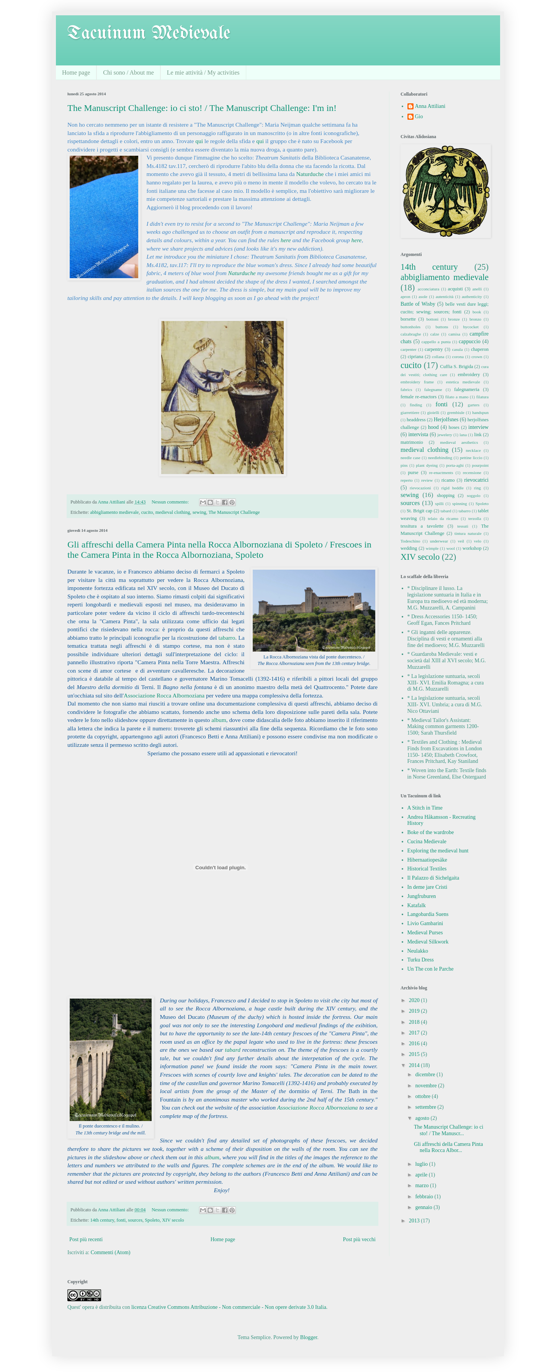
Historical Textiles (427, 869)
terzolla (474, 518)
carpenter (409, 349)
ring (477, 488)
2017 (415, 1033)
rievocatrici (476, 480)
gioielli (433, 412)
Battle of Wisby (418, 304)
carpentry (434, 349)
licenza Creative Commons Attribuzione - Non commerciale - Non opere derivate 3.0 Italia (228, 1307)
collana (438, 356)
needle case (410, 457)
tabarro (227, 637)
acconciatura (429, 289)
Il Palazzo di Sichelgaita (433, 878)
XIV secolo (173, 1220)
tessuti (462, 526)
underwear (439, 541)
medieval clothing (172, 512)
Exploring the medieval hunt (438, 851)
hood (433, 427)
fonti (121, 1220)
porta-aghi (455, 465)
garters (473, 404)
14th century (102, 1220)
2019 (415, 1011)
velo (477, 541)
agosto (422, 1118)
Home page (76, 72)
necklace (473, 450)
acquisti (455, 289)
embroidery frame (417, 382)
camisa (454, 334)
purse (413, 472)
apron (405, 296)
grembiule (455, 412)
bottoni (432, 319)
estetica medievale (463, 382)
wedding (409, 548)
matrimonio (412, 442)
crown (476, 356)
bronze (454, 319)
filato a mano (457, 396)
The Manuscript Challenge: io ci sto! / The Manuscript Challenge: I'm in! (202, 108)
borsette (408, 319)
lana (463, 434)
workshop (472, 548)
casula (457, 349)
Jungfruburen (421, 896)
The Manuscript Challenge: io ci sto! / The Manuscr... (448, 1130)
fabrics (406, 389)
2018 (415, 1022)
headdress (416, 419)
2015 (415, 1054)
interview (478, 427)
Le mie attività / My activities (203, 72)
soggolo (473, 495)
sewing (199, 512)
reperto (407, 480)
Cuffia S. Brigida (456, 366)
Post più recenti (86, 1239)
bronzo (475, 319)
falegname (433, 389)
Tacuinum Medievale (149, 34)
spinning (459, 503)
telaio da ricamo (443, 518)
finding (416, 404)
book (477, 312)
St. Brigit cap (419, 510)
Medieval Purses (425, 932)
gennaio (424, 1207)
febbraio (424, 1196)
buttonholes (410, 326)
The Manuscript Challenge (234, 512)
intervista (418, 434)
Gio (419, 116)
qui (199, 141)
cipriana (416, 356)
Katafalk (416, 905)
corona (458, 356)
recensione (472, 472)
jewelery (444, 434)
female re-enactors (419, 396)
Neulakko (417, 951)
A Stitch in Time (425, 808)
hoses (454, 427)
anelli (477, 289)
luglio (422, 1164)
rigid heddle (453, 488)
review (427, 480)
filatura (482, 396)
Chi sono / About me (128, 72)
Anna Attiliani (430, 106)
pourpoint (480, 465)
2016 (415, 1043)
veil (461, 541)
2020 (415, 1000)
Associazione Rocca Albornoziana (164, 695)
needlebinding (440, 457)
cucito (147, 512)
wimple (432, 548)
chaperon (480, 349)
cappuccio (470, 341)
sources (135, 1220)
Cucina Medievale (426, 841)
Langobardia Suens (428, 914)
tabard (232, 1049)
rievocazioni (420, 488)
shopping (446, 495)
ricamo (448, 480)
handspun (480, 412)
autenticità (445, 296)
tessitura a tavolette (422, 526)
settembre (426, 1107)
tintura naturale (468, 533)
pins (404, 465)
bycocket (471, 326)
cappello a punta (436, 341)
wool (450, 548)
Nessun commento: (171, 502)
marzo (422, 1185)
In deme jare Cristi (427, 887)
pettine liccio (471, 457)
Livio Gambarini (425, 923)
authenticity (472, 296)
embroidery (469, 374)
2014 (415, 1065)
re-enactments (441, 472)
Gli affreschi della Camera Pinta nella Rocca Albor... (448, 1147)
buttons (441, 326)
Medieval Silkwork (428, 942)
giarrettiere (410, 412)
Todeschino (410, 541)
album (218, 720)
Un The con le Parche (430, 969)
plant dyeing (427, 465)
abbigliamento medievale (114, 512)
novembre (426, 1085)
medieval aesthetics (459, 442)
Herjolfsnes (446, 419)
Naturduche (310, 174)
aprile (421, 1175)
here (286, 240)
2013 (415, 1221)
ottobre (423, 1096)
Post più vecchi (359, 1239)
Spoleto (152, 1220)
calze (434, 334)
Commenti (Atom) (111, 1252)
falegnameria (466, 389)
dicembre (426, 1074)
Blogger (308, 1337)
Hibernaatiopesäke (427, 860)
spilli (439, 503)
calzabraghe (411, 334)
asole (423, 296)
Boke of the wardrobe (430, 832)
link (478, 434)
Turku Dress (420, 960)
